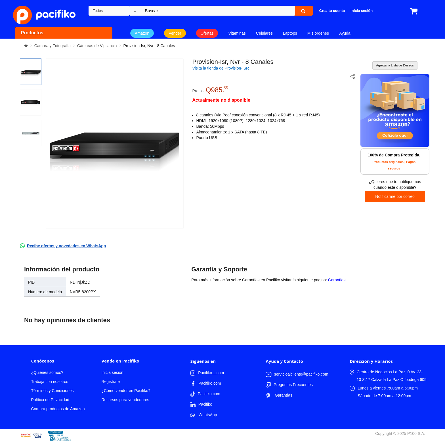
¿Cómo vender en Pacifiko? (125, 390)
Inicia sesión (112, 372)
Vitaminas (237, 33)
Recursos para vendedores (125, 399)
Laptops (290, 33)
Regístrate (110, 381)
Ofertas (207, 33)
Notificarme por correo (395, 196)
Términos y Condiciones (52, 390)
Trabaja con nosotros (49, 381)
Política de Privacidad (50, 399)
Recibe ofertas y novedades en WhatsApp (66, 246)
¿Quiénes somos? (47, 372)
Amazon (142, 33)
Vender (175, 33)
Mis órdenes (318, 33)
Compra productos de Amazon (58, 409)
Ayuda (344, 33)
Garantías (336, 280)
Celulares (264, 33)
